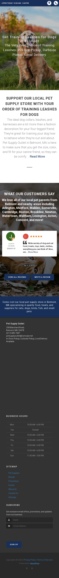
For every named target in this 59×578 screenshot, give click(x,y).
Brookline (37, 212)
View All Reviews (17, 277)
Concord (22, 220)
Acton (52, 216)
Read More (37, 156)
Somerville (48, 208)
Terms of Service (44, 560)
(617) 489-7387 (13, 333)
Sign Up (14, 544)
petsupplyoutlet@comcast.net (19, 336)
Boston (24, 212)
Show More (33, 252)
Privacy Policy (30, 560)
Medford (22, 208)
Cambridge (9, 212)
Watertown (9, 216)
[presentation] (21, 533)
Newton (50, 212)
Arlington (8, 208)
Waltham (25, 216)
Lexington (39, 216)
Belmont (11, 204)
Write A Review (42, 277)
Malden (35, 208)
